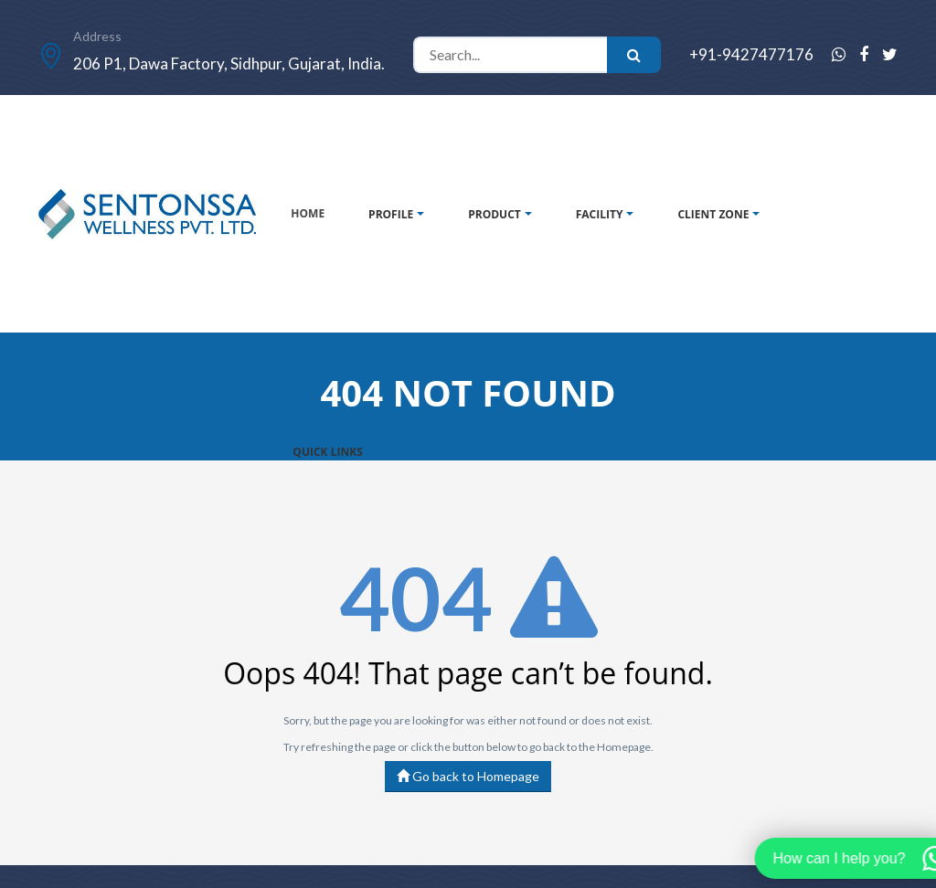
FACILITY (599, 214)
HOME (307, 213)
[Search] (510, 55)
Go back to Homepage (468, 776)
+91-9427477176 (751, 54)
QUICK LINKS (327, 452)
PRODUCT (494, 214)
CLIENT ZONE (713, 214)
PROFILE (390, 214)
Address (97, 36)
